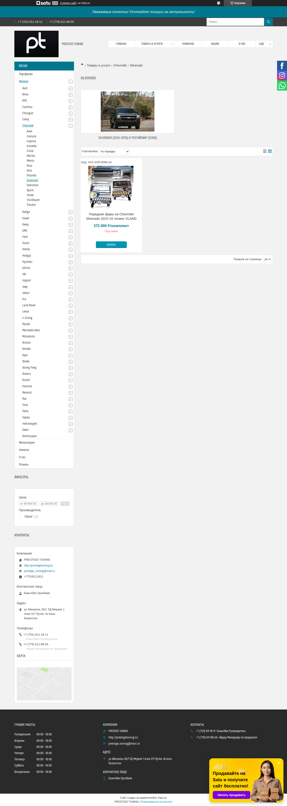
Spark (30, 190)
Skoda (26, 361)
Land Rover (29, 305)
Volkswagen (29, 424)
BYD (24, 100)
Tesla (25, 411)
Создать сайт (68, 3)
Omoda (26, 349)
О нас (242, 44)
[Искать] (268, 22)
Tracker (31, 205)
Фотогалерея (26, 443)
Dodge (26, 212)
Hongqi (26, 255)
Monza (30, 161)
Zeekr (25, 430)
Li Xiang (27, 318)
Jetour (26, 293)
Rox (24, 399)
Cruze (30, 151)
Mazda (26, 324)
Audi (25, 88)
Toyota (26, 417)
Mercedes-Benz (31, 330)
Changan (27, 113)
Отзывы (24, 464)
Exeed (25, 218)
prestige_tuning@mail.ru (39, 571)
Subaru (26, 374)
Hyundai (27, 262)
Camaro (31, 136)
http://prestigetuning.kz (38, 565)
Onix (29, 170)
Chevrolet (120, 65)
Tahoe (30, 195)
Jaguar (26, 280)
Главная (121, 44)
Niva (29, 166)
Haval (25, 243)
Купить (111, 245)
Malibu (31, 156)
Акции (215, 44)
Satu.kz (162, 797)
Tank (25, 405)
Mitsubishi (28, 336)
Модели (23, 81)
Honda (26, 249)
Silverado (32, 180)
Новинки (188, 44)
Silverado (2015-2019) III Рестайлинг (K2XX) (128, 138)
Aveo (29, 131)
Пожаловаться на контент (157, 801)
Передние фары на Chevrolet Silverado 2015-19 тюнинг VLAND (111, 216)
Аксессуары (29, 436)
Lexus (25, 311)
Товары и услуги (152, 44)
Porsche (27, 386)
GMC (24, 231)
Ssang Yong (29, 367)
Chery (25, 119)
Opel (25, 355)
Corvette (31, 146)
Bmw (25, 94)
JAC (24, 274)
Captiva (31, 141)
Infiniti (26, 268)
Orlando (31, 175)
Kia (24, 299)
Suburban (32, 185)
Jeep (25, 287)
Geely (25, 224)
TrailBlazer (33, 200)
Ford (25, 237)
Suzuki (26, 380)
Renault (27, 392)
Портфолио (25, 74)
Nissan (26, 342)
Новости (24, 450)
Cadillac (27, 107)
